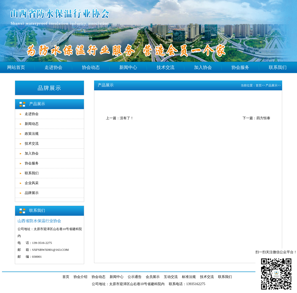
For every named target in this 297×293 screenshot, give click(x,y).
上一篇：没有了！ (120, 118)
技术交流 (32, 143)
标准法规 (189, 277)
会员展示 (153, 277)
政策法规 (32, 134)
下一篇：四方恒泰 (256, 118)
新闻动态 (32, 124)
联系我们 (32, 173)
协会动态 (98, 277)
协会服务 (32, 163)
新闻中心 (117, 277)
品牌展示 (32, 193)
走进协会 (32, 114)
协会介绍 (80, 277)
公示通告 (135, 277)
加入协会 (32, 153)
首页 (259, 85)
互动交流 (171, 277)
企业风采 (32, 183)
